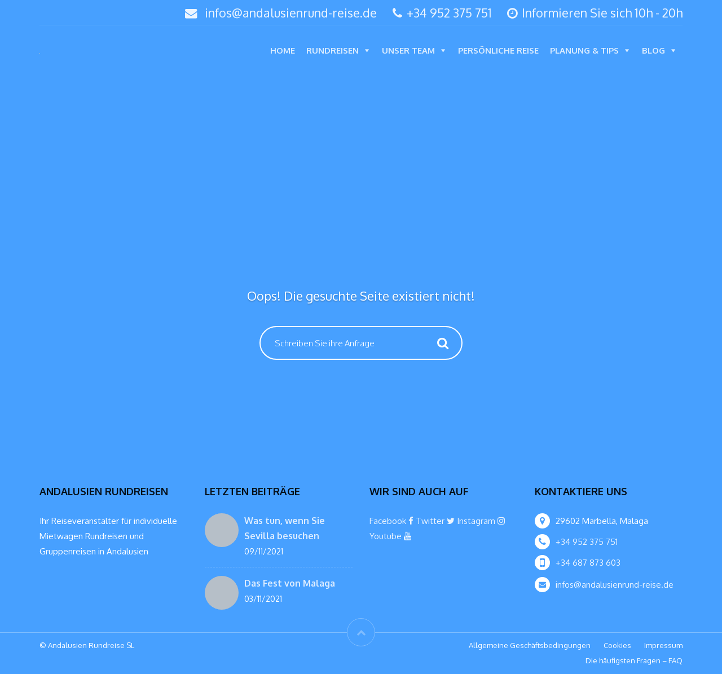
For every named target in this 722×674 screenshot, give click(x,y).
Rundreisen (332, 50)
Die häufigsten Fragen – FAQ (634, 660)
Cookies (617, 645)
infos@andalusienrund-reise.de (291, 12)
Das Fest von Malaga (289, 583)
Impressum (663, 645)
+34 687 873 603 (588, 562)
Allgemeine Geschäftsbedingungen (530, 645)
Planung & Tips (584, 50)
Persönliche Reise (498, 50)
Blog (653, 50)
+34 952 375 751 (442, 12)
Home (282, 50)
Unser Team (408, 50)
